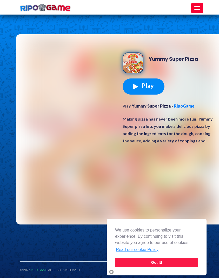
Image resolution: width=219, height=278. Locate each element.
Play (143, 86)
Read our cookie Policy (137, 249)
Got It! (156, 262)
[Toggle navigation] (197, 8)
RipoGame (184, 105)
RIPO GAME (39, 270)
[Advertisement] (71, 78)
